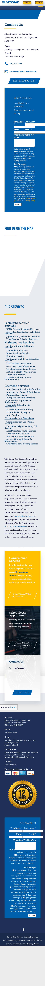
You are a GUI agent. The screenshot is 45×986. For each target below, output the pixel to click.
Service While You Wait (17, 433)
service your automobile (16, 526)
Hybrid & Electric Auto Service (20, 372)
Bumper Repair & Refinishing (20, 398)
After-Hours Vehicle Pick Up (19, 436)
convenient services (24, 516)
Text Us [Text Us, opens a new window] (27, 2)
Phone (16, 129)
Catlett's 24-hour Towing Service (21, 444)
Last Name (30, 122)
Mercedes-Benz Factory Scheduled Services (22, 333)
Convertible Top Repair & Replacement (18, 401)
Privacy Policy (30, 201)
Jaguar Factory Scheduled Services (22, 336)
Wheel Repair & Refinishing (19, 409)
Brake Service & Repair (17, 353)
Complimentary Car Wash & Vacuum (19, 423)
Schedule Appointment (21, 644)
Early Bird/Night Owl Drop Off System (21, 427)
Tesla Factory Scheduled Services (21, 339)
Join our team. (11, 765)
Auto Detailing (13, 415)
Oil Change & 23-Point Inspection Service (22, 360)
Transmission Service (16, 350)
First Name (16, 828)
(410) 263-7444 (11, 733)
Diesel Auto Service (15, 374)
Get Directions (24, 81)
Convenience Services (21, 595)
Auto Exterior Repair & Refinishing (22, 389)
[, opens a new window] (6, 72)
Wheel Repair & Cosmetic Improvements (18, 378)
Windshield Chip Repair (17, 412)
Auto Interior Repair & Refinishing (22, 392)
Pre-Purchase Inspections (18, 363)
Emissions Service (14, 356)
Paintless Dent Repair (16, 395)
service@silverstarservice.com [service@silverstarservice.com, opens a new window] (23, 71)
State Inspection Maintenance (20, 366)
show (13, 707)
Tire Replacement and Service (20, 369)
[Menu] (40, 7)
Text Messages (20, 164)
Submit (18, 204)
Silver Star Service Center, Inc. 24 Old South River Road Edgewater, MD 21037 (18, 722)
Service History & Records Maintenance (18, 440)
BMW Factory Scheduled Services (22, 329)
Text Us (21, 692)
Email (28, 129)
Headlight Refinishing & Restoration (17, 406)
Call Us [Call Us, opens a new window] (40, 2)
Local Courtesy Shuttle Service (20, 431)
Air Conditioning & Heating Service (19, 347)
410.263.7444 (16, 63)
